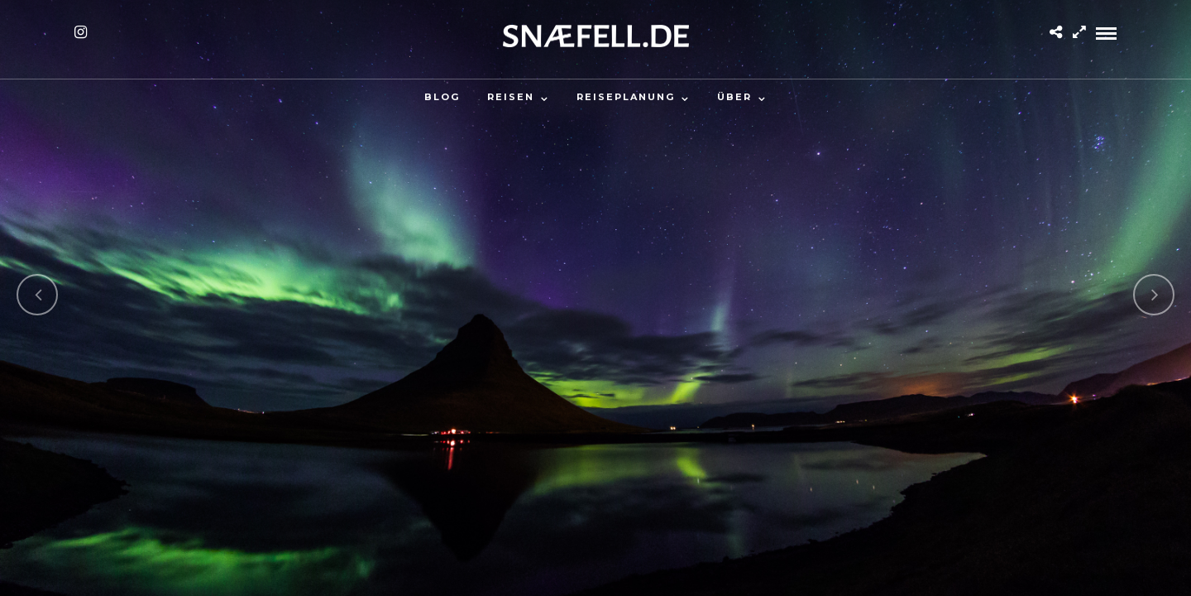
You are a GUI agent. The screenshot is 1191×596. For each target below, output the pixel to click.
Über (734, 97)
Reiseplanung (625, 97)
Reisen (510, 97)
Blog (442, 97)
